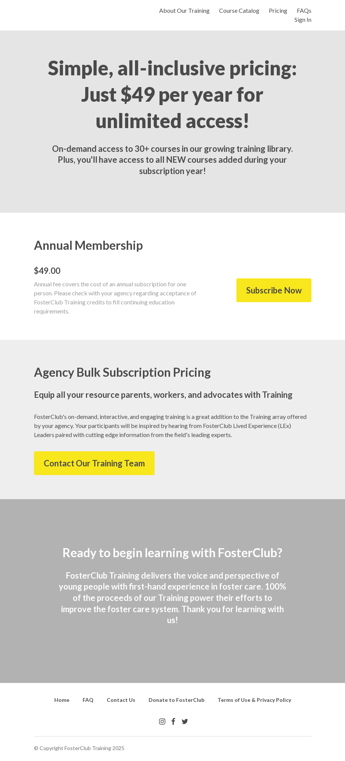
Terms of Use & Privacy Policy (254, 700)
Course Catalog (239, 10)
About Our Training (184, 10)
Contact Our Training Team (94, 463)
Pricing (278, 10)
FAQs (304, 10)
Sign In (302, 19)
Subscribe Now (274, 290)
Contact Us (121, 700)
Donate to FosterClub (176, 700)
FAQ (88, 700)
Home (61, 700)
